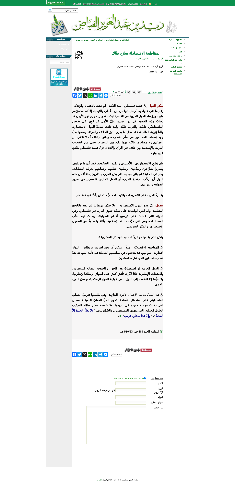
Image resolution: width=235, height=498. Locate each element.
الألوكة (99, 480)
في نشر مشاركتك (63, 44)
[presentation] (141, 454)
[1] (120, 316)
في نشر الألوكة (63, 49)
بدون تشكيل (120, 92)
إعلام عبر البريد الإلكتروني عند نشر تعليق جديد (129, 378)
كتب (180, 52)
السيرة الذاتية (175, 39)
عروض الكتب (176, 67)
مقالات (179, 43)
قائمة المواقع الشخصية (176, 72)
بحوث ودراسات (175, 48)
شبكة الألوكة (124, 40)
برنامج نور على (175, 56)
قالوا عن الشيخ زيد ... (173, 61)
